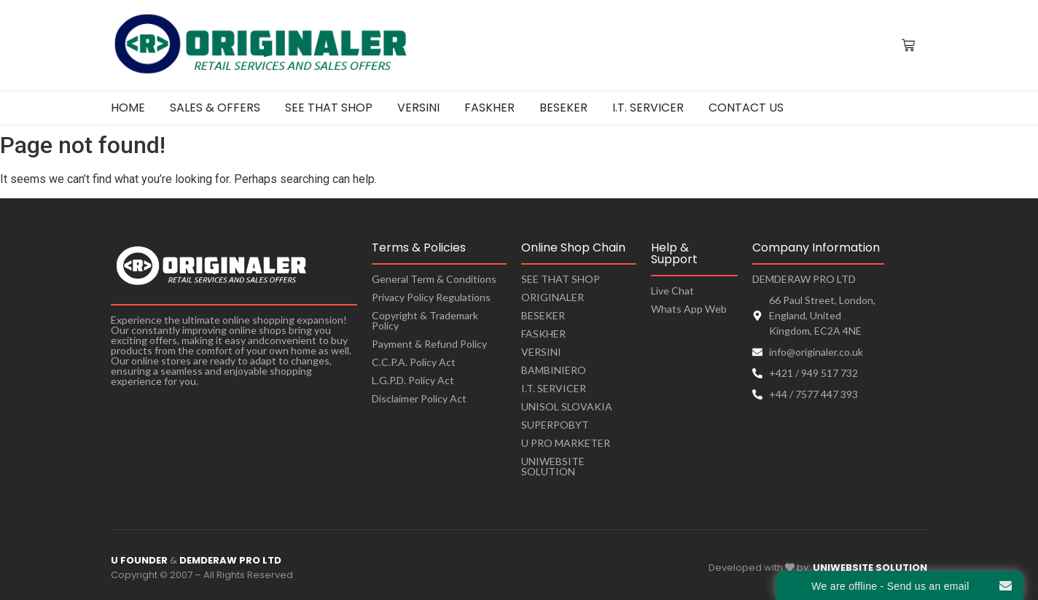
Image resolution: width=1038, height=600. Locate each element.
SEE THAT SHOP (560, 279)
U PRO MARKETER (565, 443)
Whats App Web (689, 309)
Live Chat (672, 290)
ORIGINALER (552, 297)
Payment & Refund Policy (429, 344)
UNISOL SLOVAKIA (566, 406)
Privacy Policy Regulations (431, 297)
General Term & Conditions (434, 279)
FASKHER (543, 333)
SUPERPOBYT (555, 424)
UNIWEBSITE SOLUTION (553, 466)
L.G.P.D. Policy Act (413, 380)
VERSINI (541, 352)
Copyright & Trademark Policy (425, 320)
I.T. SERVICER (553, 388)
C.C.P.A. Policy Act (414, 362)
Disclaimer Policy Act (419, 398)
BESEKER (543, 315)
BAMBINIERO (553, 370)
